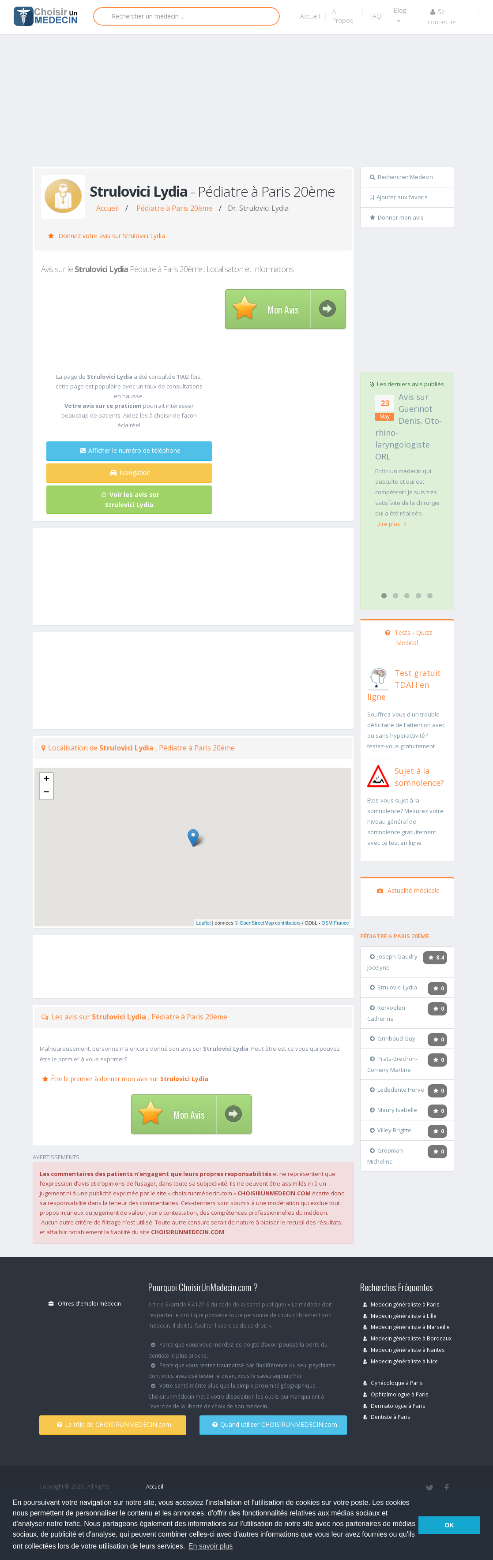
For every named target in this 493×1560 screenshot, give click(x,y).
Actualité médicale (408, 890)
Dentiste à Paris (386, 1416)
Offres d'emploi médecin (85, 1303)
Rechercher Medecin (401, 177)
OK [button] (449, 1525)
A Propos (342, 16)
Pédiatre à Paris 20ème (174, 208)
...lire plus (390, 524)
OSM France (335, 923)
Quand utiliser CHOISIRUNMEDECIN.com (274, 1424)
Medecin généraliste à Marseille (406, 1326)
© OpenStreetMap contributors (268, 923)
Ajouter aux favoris (399, 197)
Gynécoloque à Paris (393, 1382)
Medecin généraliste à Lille (400, 1315)
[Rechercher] (186, 16)
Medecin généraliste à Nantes (404, 1349)
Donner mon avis (397, 217)
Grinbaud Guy (392, 1038)
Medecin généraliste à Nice (400, 1361)
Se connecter (442, 16)
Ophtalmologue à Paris (396, 1394)
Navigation (130, 472)
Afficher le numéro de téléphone (130, 450)
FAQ (375, 16)
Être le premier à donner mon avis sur (125, 1079)
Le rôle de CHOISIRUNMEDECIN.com (114, 1424)
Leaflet (203, 923)
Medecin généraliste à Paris (401, 1304)
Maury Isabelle (393, 1110)
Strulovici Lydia (393, 987)
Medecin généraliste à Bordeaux (407, 1338)
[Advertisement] (263, 102)
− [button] (46, 792)
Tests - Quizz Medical (408, 637)
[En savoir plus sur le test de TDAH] (378, 677)
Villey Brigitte (390, 1130)
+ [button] (46, 779)
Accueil (310, 16)
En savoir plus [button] (210, 1546)
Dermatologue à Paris (394, 1405)
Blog (400, 15)
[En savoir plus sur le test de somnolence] (378, 775)
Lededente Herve (397, 1089)
